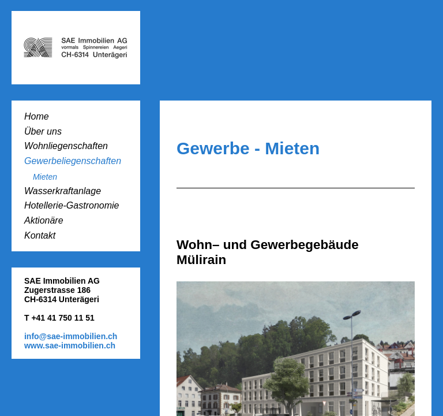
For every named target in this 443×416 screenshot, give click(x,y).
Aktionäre (43, 220)
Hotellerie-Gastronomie (71, 205)
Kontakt (39, 235)
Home (36, 116)
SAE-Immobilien (76, 47)
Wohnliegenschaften (66, 146)
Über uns (43, 131)
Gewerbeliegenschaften (72, 161)
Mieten (45, 176)
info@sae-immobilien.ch (70, 336)
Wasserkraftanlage (62, 191)
